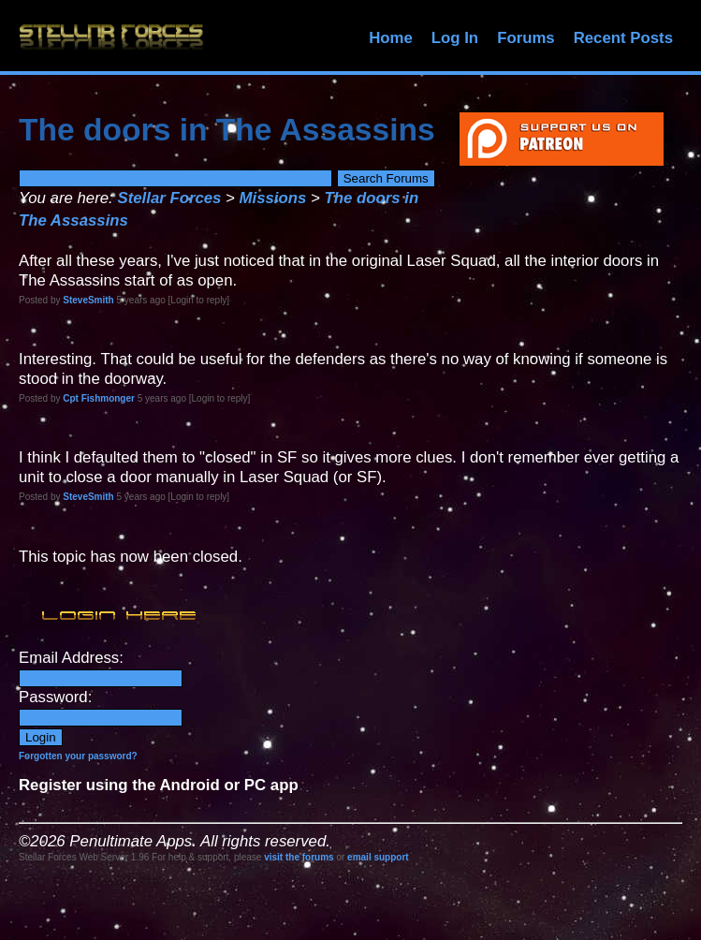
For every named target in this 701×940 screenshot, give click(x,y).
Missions (273, 198)
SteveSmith (88, 300)
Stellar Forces (169, 198)
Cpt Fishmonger (99, 398)
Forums (526, 38)
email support (378, 857)
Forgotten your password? (78, 756)
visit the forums (298, 857)
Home (391, 38)
